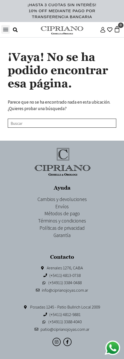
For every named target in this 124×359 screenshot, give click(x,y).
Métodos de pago (62, 213)
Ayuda (62, 188)
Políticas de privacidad (62, 228)
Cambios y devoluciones (62, 199)
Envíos (62, 206)
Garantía (62, 235)
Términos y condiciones (62, 221)
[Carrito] (117, 29)
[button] (5, 29)
